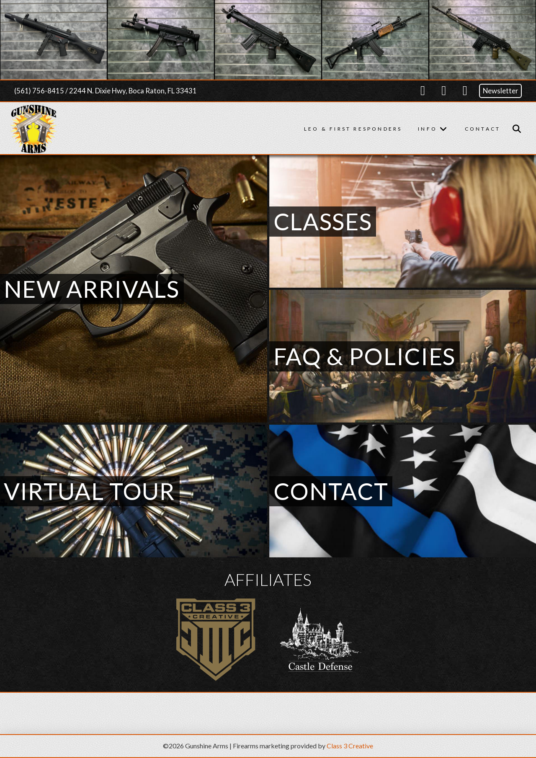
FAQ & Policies (364, 356)
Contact (331, 491)
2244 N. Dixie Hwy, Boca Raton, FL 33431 (133, 90)
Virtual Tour (89, 491)
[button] (517, 129)
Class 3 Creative (350, 746)
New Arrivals (92, 289)
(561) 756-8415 (39, 90)
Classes (322, 221)
